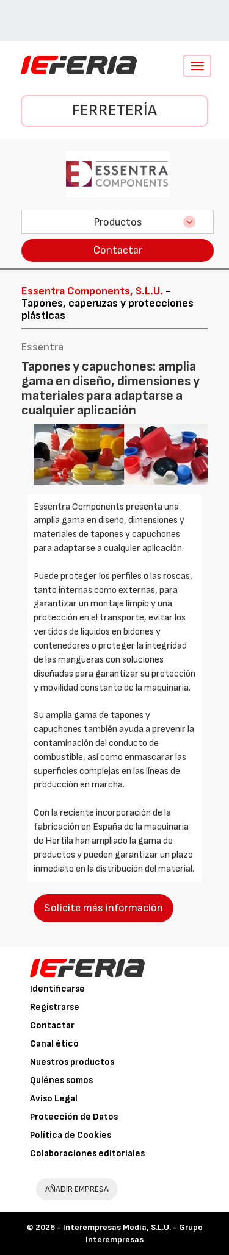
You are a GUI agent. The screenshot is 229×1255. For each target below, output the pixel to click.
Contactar (117, 250)
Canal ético (54, 1044)
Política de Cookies (70, 1135)
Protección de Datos (74, 1117)
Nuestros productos (72, 1062)
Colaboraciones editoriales (87, 1153)
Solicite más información (103, 907)
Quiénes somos (61, 1080)
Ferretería (114, 110)
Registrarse (54, 1007)
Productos (117, 222)
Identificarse (57, 989)
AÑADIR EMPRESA (77, 1189)
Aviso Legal (54, 1098)
